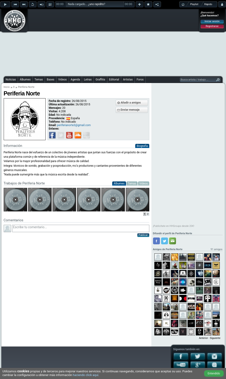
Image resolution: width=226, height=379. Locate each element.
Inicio (7, 87)
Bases (50, 79)
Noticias (11, 79)
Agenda (75, 79)
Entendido (214, 373)
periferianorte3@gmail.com (74, 125)
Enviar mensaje (130, 109)
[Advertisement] (103, 42)
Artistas (128, 79)
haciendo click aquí (85, 375)
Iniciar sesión (212, 21)
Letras (87, 79)
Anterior (203, 338)
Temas (39, 79)
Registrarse (212, 26)
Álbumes (25, 79)
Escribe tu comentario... (80, 228)
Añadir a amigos (131, 102)
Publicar (143, 235)
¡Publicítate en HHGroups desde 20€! (173, 226)
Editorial (114, 79)
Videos (62, 79)
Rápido (208, 4)
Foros (140, 79)
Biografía (142, 146)
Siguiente (215, 338)
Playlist (194, 4)
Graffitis (100, 79)
